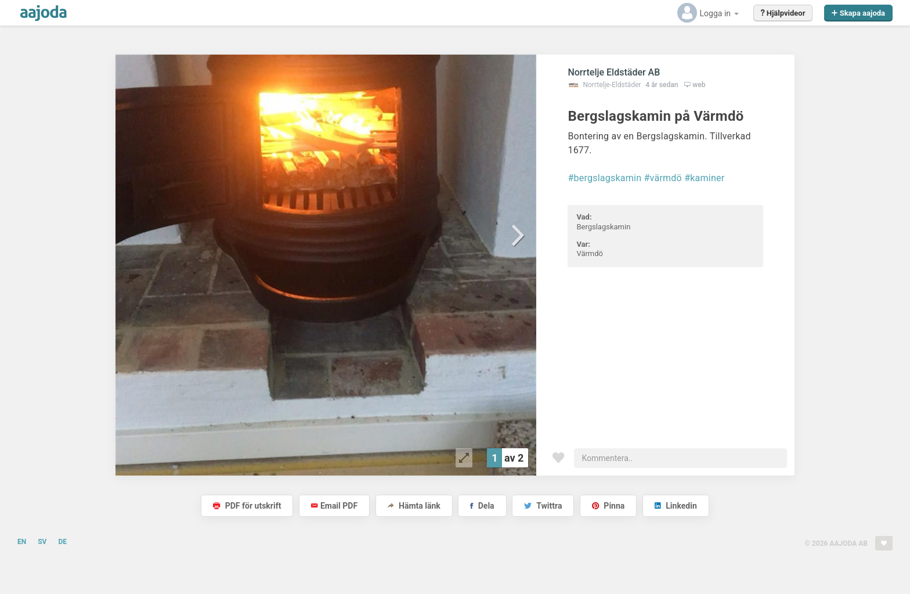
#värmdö (662, 177)
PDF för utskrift (247, 505)
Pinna (608, 505)
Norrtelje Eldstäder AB (614, 72)
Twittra (543, 505)
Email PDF (334, 505)
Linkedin (676, 505)
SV (42, 542)
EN (21, 542)
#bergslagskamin (604, 177)
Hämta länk (414, 505)
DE (62, 542)
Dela (482, 505)
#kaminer (704, 177)
